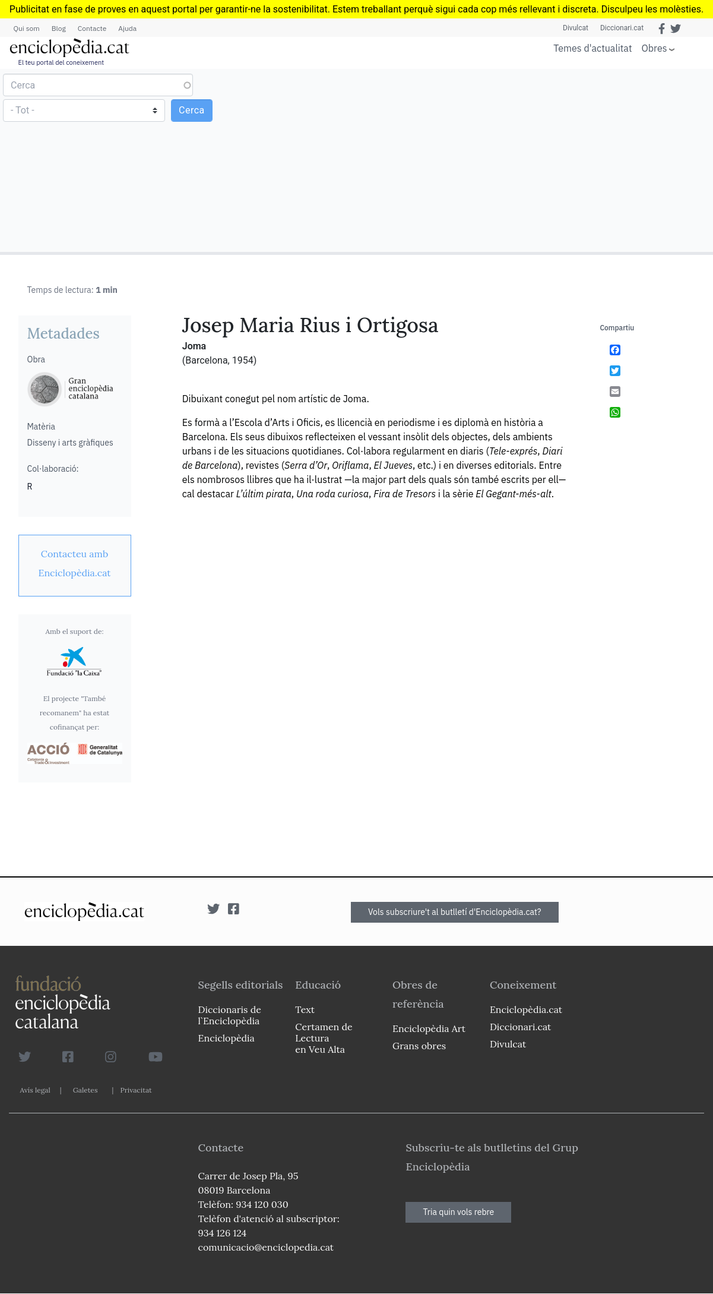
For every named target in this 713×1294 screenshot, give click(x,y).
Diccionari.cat (622, 28)
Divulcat (575, 28)
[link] (75, 563)
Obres (654, 47)
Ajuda (127, 28)
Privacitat (135, 1089)
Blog (59, 28)
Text (305, 1009)
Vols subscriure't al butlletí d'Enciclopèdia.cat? (454, 912)
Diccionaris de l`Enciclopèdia (229, 1015)
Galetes (85, 1089)
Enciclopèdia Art (428, 1028)
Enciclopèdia (226, 1038)
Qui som (27, 28)
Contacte (92, 28)
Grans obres (419, 1046)
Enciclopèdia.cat (526, 1009)
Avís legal (35, 1089)
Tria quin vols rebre (458, 1212)
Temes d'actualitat (592, 48)
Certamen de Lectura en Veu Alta (323, 1038)
